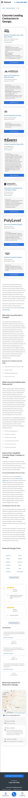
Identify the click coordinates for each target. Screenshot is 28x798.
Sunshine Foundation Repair (13, 257)
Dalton (19, 565)
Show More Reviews (14, 623)
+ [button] (23, 708)
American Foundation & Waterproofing (11, 76)
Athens (20, 555)
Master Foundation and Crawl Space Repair (13, 36)
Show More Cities (14, 577)
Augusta (20, 558)
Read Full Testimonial (8, 637)
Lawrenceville (20, 571)
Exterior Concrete (6, 789)
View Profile (14, 62)
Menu (2, 2)
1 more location (8, 195)
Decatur (8, 568)
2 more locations (8, 42)
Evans (20, 568)
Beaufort (8, 562)
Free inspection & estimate (14, 776)
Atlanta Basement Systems (12, 115)
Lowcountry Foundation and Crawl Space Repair (13, 189)
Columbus (20, 562)
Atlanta (8, 558)
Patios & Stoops (18, 789)
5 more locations (8, 149)
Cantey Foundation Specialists (14, 144)
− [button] (23, 710)
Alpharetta (8, 555)
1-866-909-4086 (20, 2)
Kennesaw (8, 571)
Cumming (8, 565)
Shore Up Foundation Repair (13, 224)
